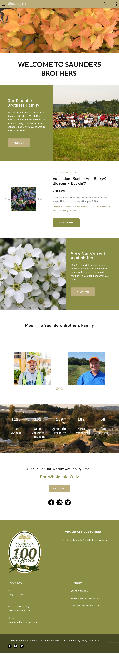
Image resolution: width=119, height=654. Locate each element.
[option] (23, 200)
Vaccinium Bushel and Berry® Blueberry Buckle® (79, 181)
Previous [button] (9, 200)
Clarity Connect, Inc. (91, 642)
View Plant (67, 223)
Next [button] (39, 200)
